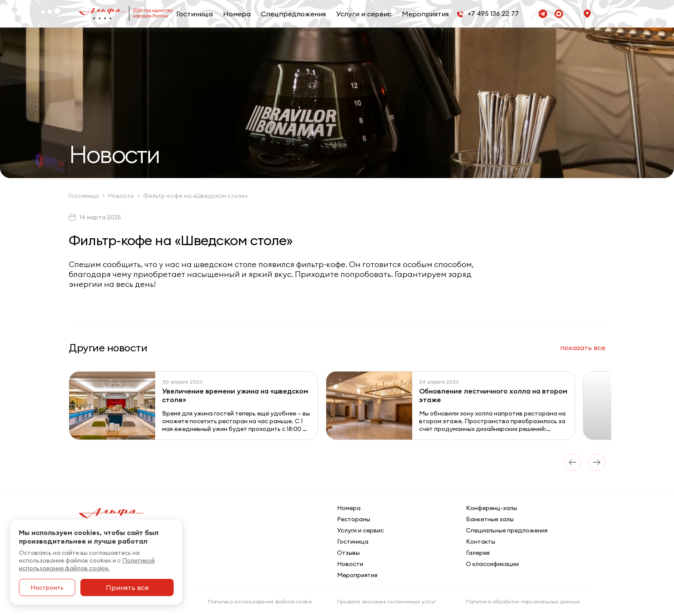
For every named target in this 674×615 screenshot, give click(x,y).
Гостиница (194, 13)
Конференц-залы (491, 508)
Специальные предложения (507, 530)
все (582, 347)
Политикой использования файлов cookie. (87, 564)
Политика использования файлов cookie (260, 601)
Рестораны (353, 519)
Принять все (127, 587)
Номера (237, 13)
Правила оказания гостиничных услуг (386, 601)
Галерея (478, 553)
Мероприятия (425, 13)
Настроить (47, 587)
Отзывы (348, 553)
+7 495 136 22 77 (493, 13)
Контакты (480, 541)
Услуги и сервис (364, 13)
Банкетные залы (490, 519)
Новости (350, 564)
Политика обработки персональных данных (523, 601)
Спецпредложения (293, 13)
